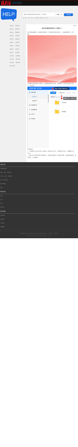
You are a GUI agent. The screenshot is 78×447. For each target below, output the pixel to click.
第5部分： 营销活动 (15, 39)
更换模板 (37, 17)
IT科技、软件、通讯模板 (6, 176)
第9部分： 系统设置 (15, 52)
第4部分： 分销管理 (15, 35)
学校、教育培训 (4, 180)
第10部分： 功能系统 (15, 55)
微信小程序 (12, 65)
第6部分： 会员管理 (15, 42)
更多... (1, 187)
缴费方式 (2, 207)
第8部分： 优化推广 (15, 49)
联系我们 (2, 219)
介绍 (1, 199)
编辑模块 (41, 17)
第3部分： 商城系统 (15, 32)
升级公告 (2, 223)
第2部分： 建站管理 (15, 29)
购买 (1, 195)
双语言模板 (3, 183)
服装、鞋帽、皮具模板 (5, 172)
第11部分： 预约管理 (15, 59)
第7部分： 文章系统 (15, 45)
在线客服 (2, 215)
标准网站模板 (3, 168)
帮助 (1, 203)
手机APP (32, 17)
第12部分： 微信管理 (15, 62)
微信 (29, 17)
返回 (74, 25)
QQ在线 (45, 17)
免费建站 (2, 226)
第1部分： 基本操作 (15, 25)
